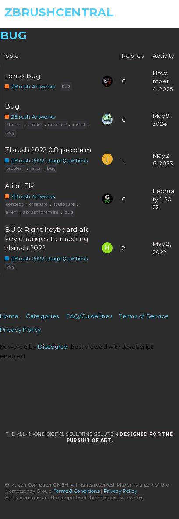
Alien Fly (19, 186)
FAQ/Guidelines (89, 315)
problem (15, 168)
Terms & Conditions (77, 491)
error (36, 168)
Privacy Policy (20, 329)
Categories (42, 315)
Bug (12, 106)
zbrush (14, 124)
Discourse (53, 346)
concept (14, 204)
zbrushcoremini (40, 212)
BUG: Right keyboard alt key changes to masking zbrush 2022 (47, 239)
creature (57, 124)
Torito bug (22, 76)
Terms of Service (144, 315)
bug (66, 86)
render (35, 124)
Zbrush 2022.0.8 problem (48, 150)
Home (9, 315)
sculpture (64, 204)
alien (11, 212)
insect (79, 124)
